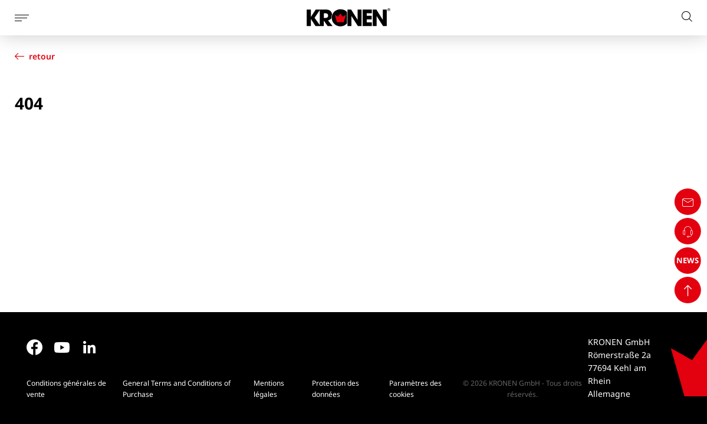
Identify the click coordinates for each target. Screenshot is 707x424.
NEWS (685, 372)
